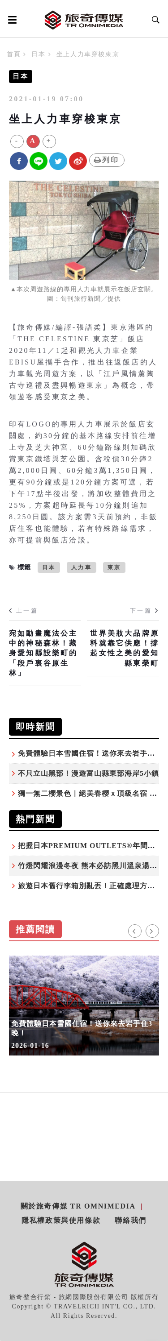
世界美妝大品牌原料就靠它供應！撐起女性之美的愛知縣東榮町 (124, 648)
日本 (38, 54)
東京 (114, 567)
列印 (107, 160)
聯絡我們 (130, 1220)
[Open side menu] (11, 19)
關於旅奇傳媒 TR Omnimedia (78, 1206)
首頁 (14, 54)
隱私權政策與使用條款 (61, 1220)
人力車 (81, 567)
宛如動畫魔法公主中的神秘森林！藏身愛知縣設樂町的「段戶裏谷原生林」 (43, 653)
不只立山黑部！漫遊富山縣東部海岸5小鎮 (88, 773)
